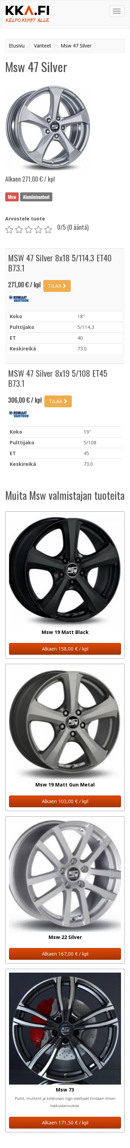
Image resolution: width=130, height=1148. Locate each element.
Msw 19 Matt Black (65, 632)
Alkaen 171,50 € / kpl (65, 1122)
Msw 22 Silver (65, 937)
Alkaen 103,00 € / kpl (65, 801)
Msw (12, 196)
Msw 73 (65, 1089)
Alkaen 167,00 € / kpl (65, 953)
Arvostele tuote (25, 218)
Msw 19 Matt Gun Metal (65, 784)
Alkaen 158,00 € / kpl (65, 648)
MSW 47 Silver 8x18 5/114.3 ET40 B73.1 (60, 262)
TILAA (57, 285)
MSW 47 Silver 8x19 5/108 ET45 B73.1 (57, 378)
